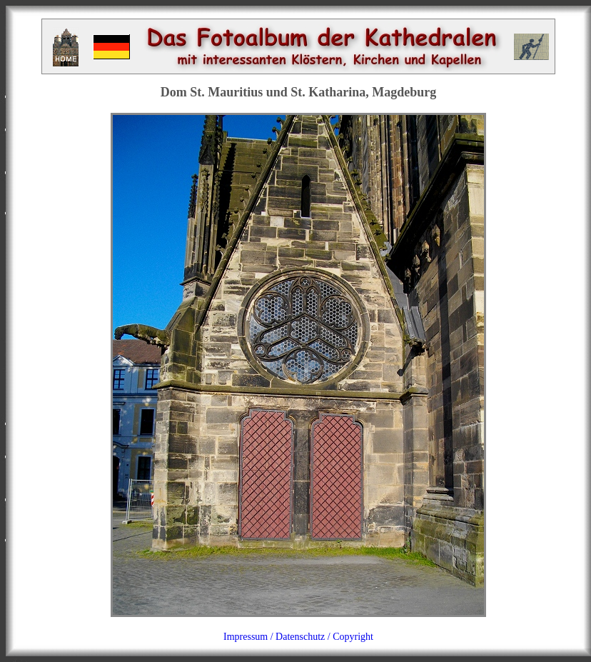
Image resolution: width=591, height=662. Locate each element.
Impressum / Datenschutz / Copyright (298, 636)
